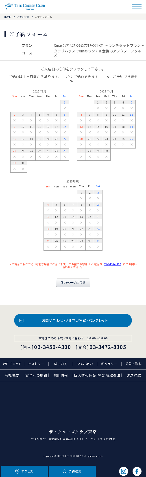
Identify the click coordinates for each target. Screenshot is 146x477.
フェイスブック (137, 471)
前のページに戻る (73, 282)
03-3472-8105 (107, 347)
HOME (7, 16)
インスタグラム (123, 471)
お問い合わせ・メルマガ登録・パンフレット (75, 320)
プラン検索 (23, 16)
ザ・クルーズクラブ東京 (24, 6)
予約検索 (75, 471)
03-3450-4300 (112, 264)
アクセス (27, 471)
